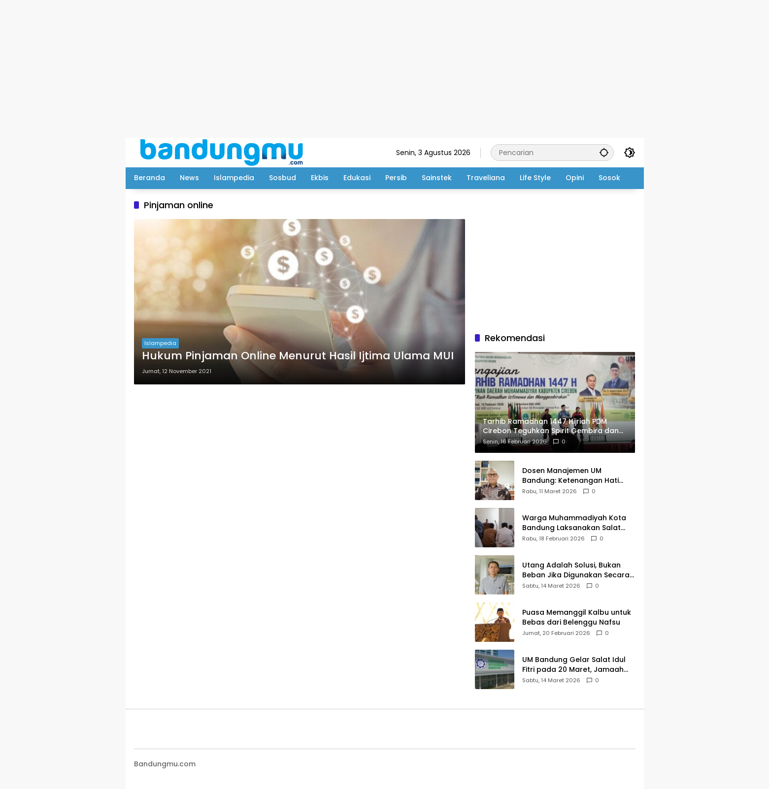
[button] (604, 152)
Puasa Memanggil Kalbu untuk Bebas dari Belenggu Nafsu (576, 617)
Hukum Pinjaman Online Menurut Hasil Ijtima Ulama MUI (298, 355)
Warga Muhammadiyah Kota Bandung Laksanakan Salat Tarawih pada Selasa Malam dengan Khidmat (574, 523)
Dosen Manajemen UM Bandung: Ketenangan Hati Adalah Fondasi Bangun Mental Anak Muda (578, 475)
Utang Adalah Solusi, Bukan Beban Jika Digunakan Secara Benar (576, 570)
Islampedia (160, 343)
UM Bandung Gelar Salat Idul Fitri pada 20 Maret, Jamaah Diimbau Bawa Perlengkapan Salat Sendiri (574, 664)
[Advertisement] (295, 69)
